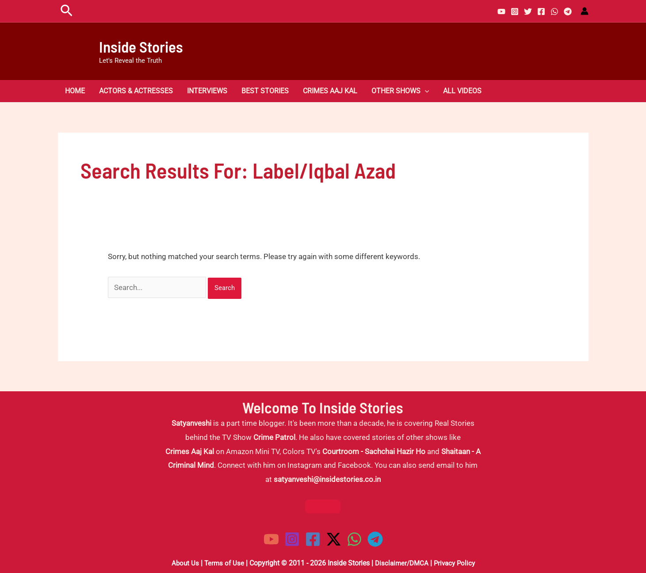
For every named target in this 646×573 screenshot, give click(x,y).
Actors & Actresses (136, 91)
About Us (182, 563)
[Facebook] (541, 11)
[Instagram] (515, 11)
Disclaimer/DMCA (401, 563)
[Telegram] (568, 11)
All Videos (462, 91)
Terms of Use (221, 563)
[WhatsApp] (554, 11)
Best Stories (265, 91)
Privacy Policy (456, 563)
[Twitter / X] (333, 539)
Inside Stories (141, 46)
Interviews (207, 91)
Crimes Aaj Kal (330, 91)
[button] (66, 11)
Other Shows (400, 91)
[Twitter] (528, 11)
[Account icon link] (585, 11)
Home (75, 91)
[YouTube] (501, 11)
